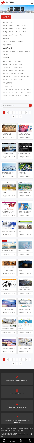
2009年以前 (19, 35)
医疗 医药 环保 (18, 67)
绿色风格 (27, 51)
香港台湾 (18, 96)
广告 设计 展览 (7, 67)
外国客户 (26, 96)
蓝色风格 (5, 51)
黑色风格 (12, 51)
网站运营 (7, 431)
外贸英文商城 (7, 44)
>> (20, 116)
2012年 (24, 32)
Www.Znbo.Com (25, 434)
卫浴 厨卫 (5, 80)
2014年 (11, 32)
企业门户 (5, 41)
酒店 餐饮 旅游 (25, 76)
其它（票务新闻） (8, 83)
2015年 (5, 32)
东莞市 (29, 89)
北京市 (17, 89)
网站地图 (20, 431)
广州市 (5, 89)
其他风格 (5, 54)
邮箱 (21, 440)
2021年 (18, 25)
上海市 (11, 92)
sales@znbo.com (19, 394)
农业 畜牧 (16, 76)
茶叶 (20, 80)
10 (13, 116)
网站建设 (7, 428)
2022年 (11, 25)
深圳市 (11, 89)
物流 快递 (5, 73)
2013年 (18, 32)
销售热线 (13, 440)
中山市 (5, 92)
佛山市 (23, 89)
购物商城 (12, 41)
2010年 (11, 35)
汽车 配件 (21, 73)
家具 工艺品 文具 (19, 70)
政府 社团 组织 (17, 64)
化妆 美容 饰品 (18, 61)
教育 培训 (13, 73)
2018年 (11, 28)
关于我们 (26, 428)
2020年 (24, 25)
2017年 (18, 28)
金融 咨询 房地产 (8, 70)
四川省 (29, 92)
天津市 (5, 96)
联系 (29, 440)
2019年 (5, 28)
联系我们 (13, 431)
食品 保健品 (14, 80)
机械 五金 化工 (7, 76)
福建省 (17, 92)
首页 (2, 428)
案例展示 (20, 428)
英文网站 (20, 41)
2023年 (5, 25)
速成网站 (13, 428)
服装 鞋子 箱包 (7, 61)
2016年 (24, 28)
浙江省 (23, 92)
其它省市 (11, 96)
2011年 (5, 35)
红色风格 (20, 51)
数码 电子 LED (7, 64)
